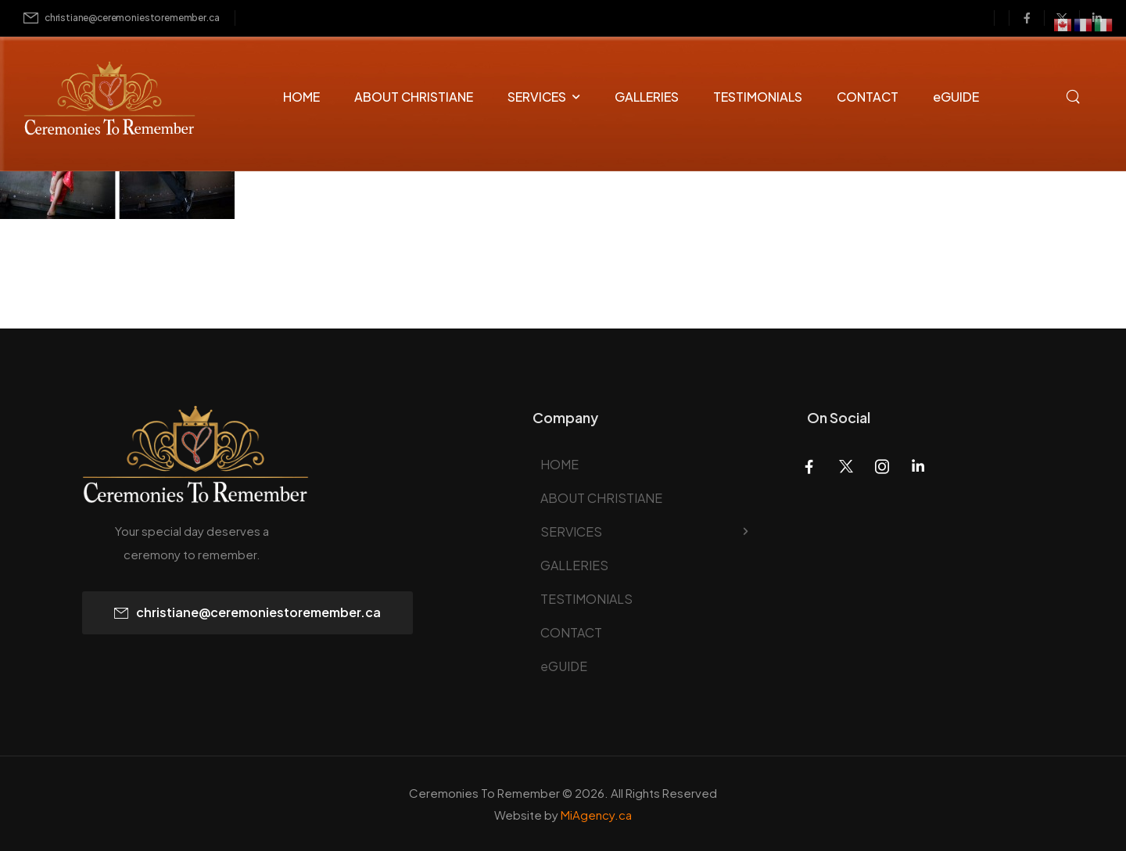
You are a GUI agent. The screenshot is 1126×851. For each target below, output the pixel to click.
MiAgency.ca (596, 814)
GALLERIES (647, 96)
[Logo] (95, 100)
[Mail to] (121, 18)
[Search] (1075, 94)
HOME (301, 96)
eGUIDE (956, 96)
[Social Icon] (1026, 18)
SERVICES (536, 96)
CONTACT (867, 96)
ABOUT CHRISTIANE (413, 96)
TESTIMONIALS (757, 96)
